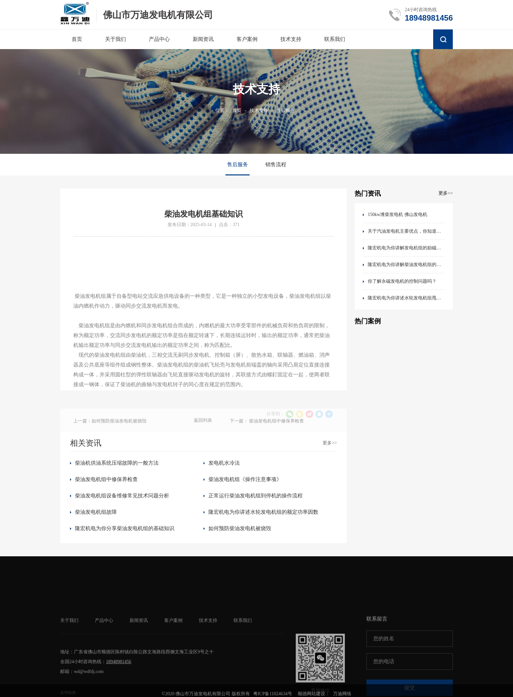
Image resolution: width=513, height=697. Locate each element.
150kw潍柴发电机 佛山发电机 (397, 214)
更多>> (445, 193)
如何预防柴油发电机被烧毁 (239, 528)
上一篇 (110, 430)
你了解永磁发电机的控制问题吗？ (402, 281)
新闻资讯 (139, 669)
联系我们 (243, 669)
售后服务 (285, 110)
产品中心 (104, 669)
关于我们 (69, 669)
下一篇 (267, 430)
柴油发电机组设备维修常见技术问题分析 (122, 495)
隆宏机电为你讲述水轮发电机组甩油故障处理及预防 (406, 297)
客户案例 (173, 669)
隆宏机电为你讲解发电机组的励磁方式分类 (406, 247)
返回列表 (203, 430)
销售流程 (275, 164)
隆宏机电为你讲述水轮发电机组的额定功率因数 (263, 512)
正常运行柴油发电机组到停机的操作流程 (255, 495)
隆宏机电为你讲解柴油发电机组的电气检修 (406, 264)
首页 (236, 110)
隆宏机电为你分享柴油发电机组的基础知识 (124, 528)
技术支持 (259, 110)
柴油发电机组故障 (96, 512)
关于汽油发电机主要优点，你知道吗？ (406, 231)
